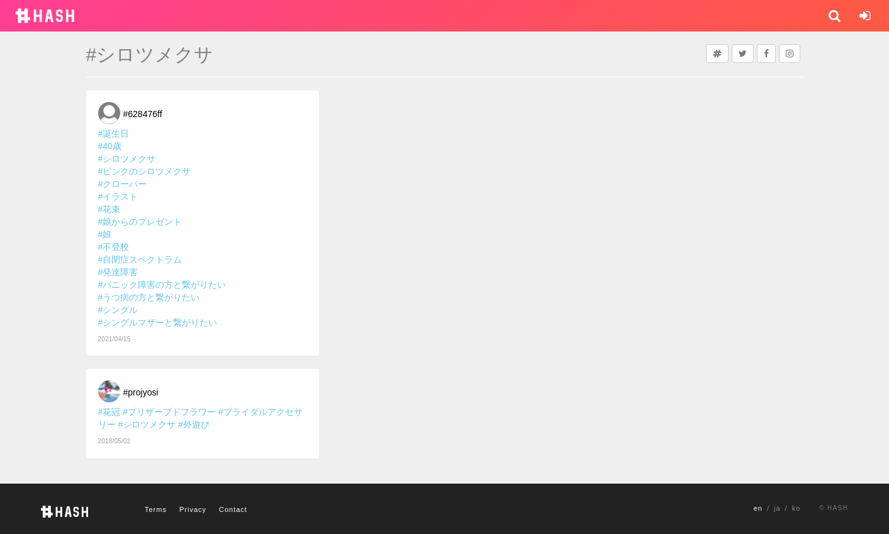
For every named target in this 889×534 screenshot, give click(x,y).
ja (777, 508)
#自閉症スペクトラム (140, 259)
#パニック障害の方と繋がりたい (162, 285)
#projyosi (141, 392)
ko (796, 508)
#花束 (109, 209)
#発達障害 (118, 272)
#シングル (118, 310)
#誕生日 (114, 133)
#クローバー (122, 184)
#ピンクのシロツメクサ (144, 171)
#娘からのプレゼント (140, 222)
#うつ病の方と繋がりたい (149, 297)
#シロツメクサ (127, 159)
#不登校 (114, 247)
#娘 (105, 234)
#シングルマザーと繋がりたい (158, 322)
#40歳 (109, 146)
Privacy (192, 509)
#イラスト (118, 196)
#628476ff (142, 114)
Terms (156, 509)
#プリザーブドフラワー (169, 412)
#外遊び (194, 424)
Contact (233, 509)
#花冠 (109, 412)
